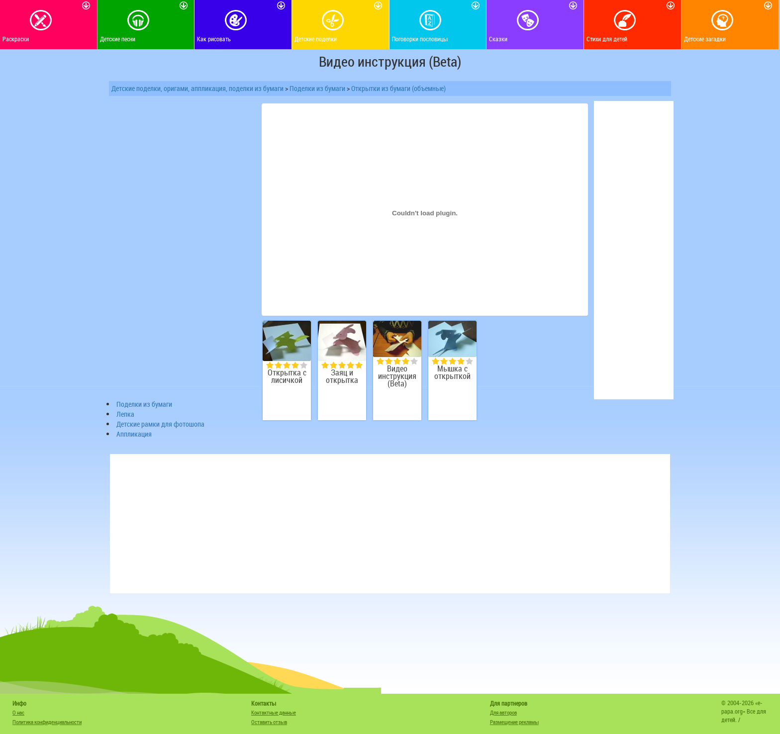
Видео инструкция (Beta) (397, 376)
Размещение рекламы (514, 722)
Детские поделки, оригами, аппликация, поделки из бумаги (197, 88)
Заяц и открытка (342, 376)
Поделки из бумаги (317, 88)
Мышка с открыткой (452, 372)
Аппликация (134, 434)
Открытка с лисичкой (287, 376)
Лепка (125, 414)
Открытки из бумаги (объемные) (398, 88)
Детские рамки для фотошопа (160, 424)
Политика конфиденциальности (47, 722)
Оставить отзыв (269, 722)
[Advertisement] (181, 250)
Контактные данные (273, 712)
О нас (18, 712)
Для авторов (503, 712)
